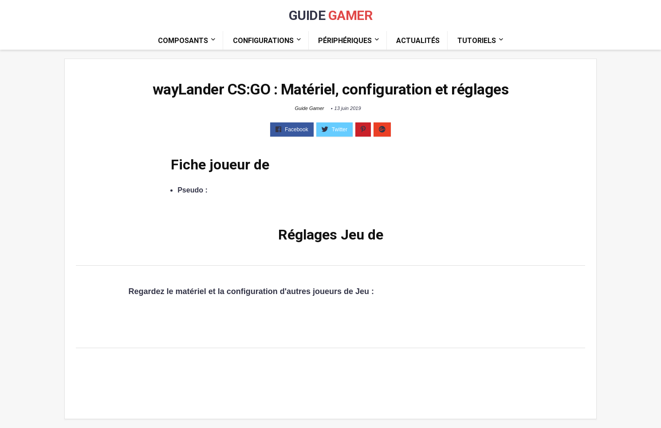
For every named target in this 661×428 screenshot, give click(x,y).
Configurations (263, 40)
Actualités (418, 40)
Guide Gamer (309, 108)
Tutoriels (476, 40)
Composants (183, 40)
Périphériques (345, 40)
